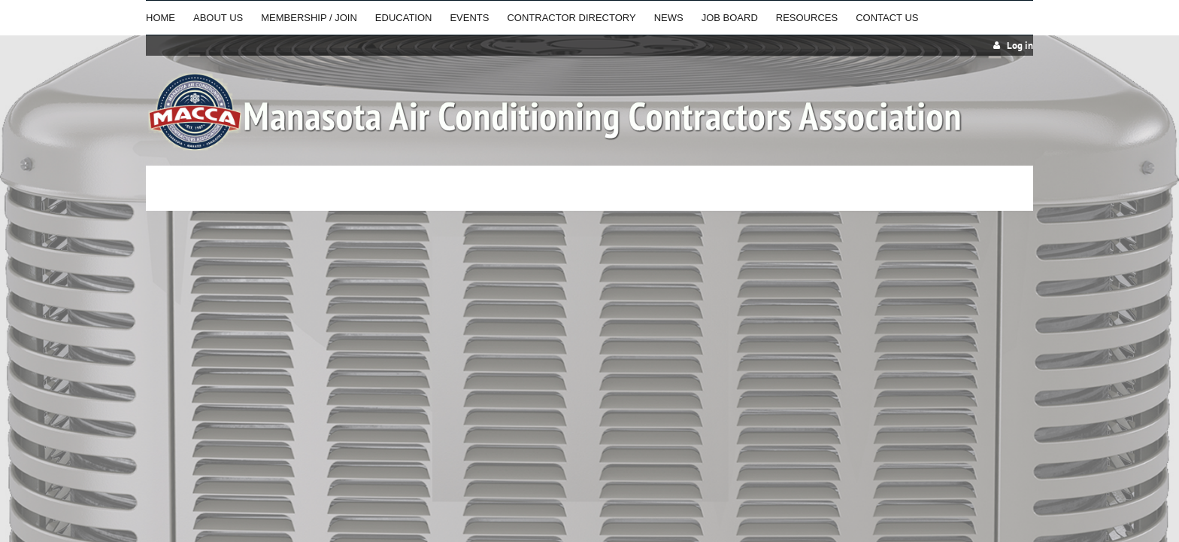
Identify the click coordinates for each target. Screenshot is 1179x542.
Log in (1020, 45)
